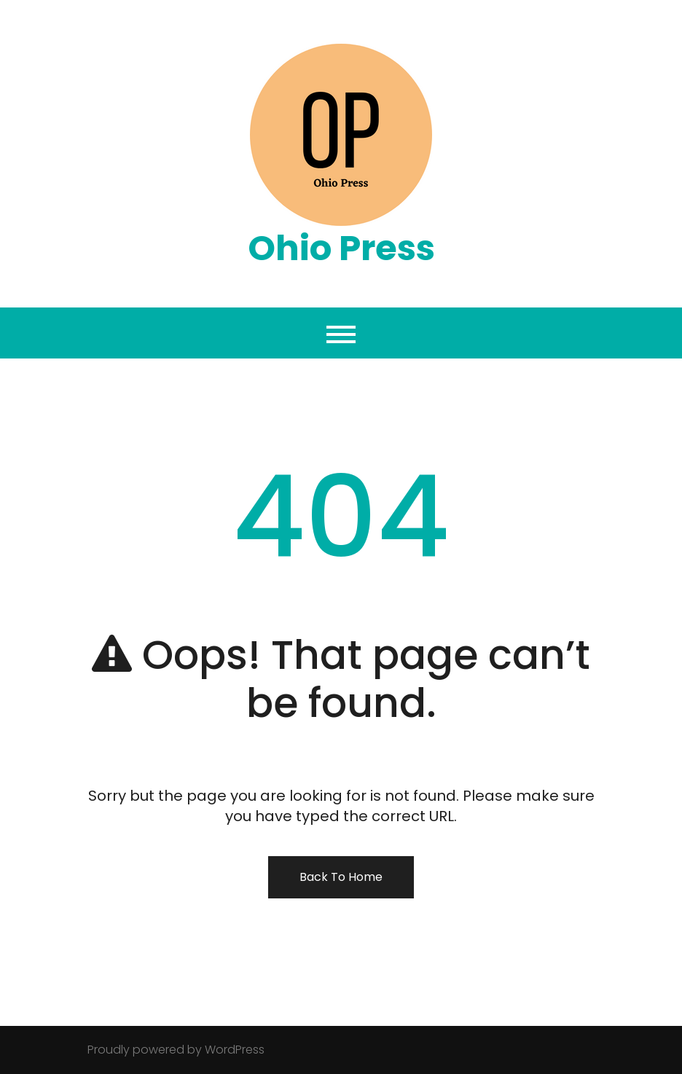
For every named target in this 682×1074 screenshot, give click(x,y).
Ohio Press (341, 248)
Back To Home (341, 877)
